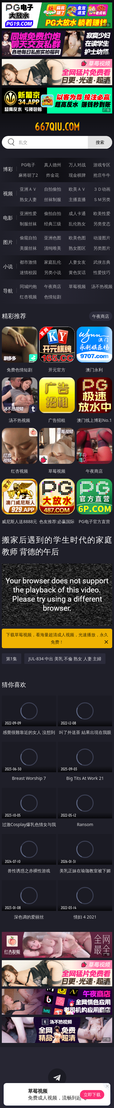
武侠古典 (101, 262)
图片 (8, 242)
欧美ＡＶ (77, 189)
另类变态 (101, 224)
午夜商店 (52, 286)
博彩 (8, 169)
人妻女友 (77, 262)
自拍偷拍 (52, 189)
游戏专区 (101, 165)
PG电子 (28, 165)
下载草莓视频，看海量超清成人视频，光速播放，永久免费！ (57, 639)
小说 (8, 266)
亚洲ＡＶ (28, 189)
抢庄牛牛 (101, 175)
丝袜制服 (52, 199)
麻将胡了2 (28, 175)
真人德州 (52, 165)
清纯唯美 (52, 248)
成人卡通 (77, 213)
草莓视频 (77, 286)
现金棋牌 (77, 175)
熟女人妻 (28, 199)
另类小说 (52, 272)
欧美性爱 (101, 213)
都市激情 (28, 262)
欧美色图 (77, 238)
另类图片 (101, 248)
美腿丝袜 (28, 248)
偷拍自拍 (52, 213)
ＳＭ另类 (101, 199)
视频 (8, 193)
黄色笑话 (77, 272)
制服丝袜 (28, 224)
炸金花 (52, 175)
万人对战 (77, 165)
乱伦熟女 (77, 224)
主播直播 (77, 199)
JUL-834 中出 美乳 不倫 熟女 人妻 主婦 (65, 659)
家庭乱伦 (52, 262)
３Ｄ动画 (101, 189)
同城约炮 (28, 286)
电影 (8, 217)
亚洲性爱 (28, 213)
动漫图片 (101, 238)
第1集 (11, 659)
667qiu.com (57, 127)
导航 (8, 290)
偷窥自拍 (28, 238)
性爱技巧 (101, 272)
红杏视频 (28, 297)
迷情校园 (28, 272)
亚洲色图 (52, 238)
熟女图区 (77, 248)
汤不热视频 (101, 286)
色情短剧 (52, 297)
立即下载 (92, 1094)
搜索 (100, 142)
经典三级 (52, 224)
